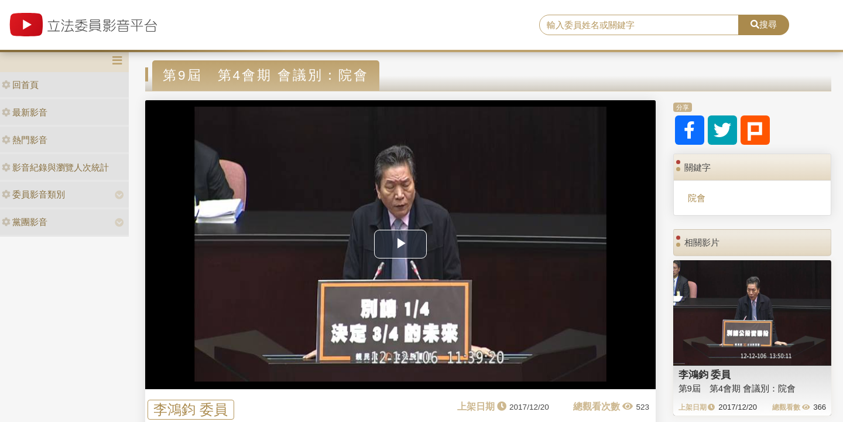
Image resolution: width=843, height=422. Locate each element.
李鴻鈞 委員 (190, 409)
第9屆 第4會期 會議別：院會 (737, 388)
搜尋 (764, 24)
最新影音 (24, 112)
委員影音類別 (33, 194)
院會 (696, 198)
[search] (639, 25)
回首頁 (20, 85)
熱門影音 (24, 140)
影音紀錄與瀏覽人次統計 (55, 167)
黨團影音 (24, 222)
